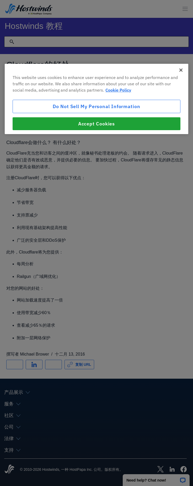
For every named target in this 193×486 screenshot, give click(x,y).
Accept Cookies (96, 124)
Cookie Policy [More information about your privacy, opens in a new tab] (118, 90)
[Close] (181, 70)
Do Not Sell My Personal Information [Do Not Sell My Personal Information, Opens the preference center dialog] (96, 106)
